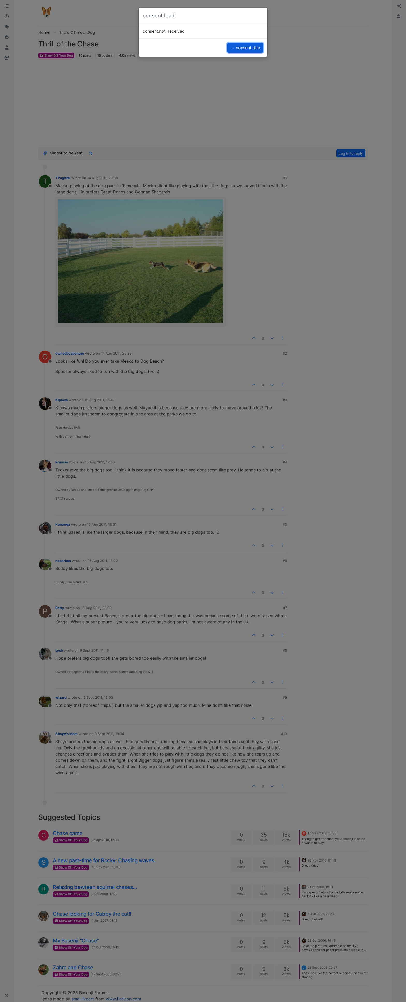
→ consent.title (245, 47)
